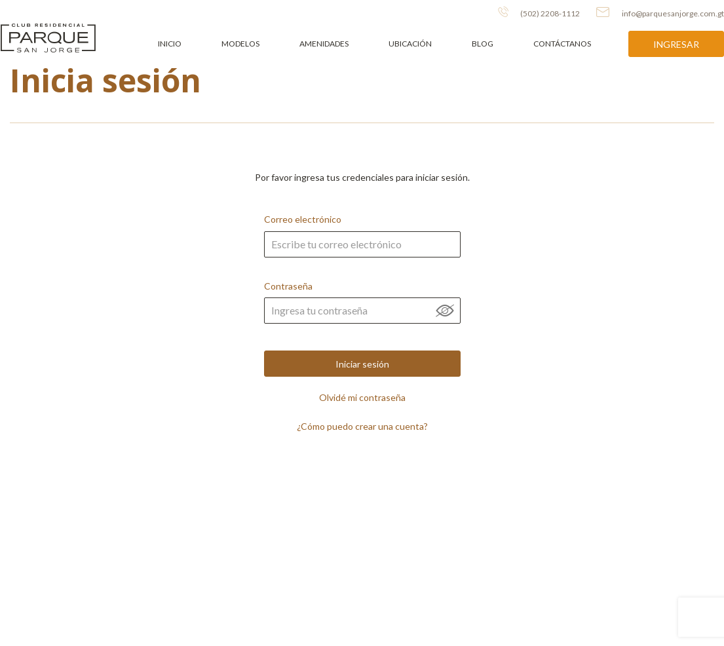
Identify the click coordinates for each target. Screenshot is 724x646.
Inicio (169, 43)
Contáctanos (562, 43)
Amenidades (324, 43)
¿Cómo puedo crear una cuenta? (362, 426)
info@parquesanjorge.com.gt (660, 12)
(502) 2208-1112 (539, 12)
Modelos (240, 43)
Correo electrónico (362, 245)
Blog (482, 43)
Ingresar (676, 44)
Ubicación (410, 43)
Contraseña (362, 312)
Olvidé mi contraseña (362, 397)
